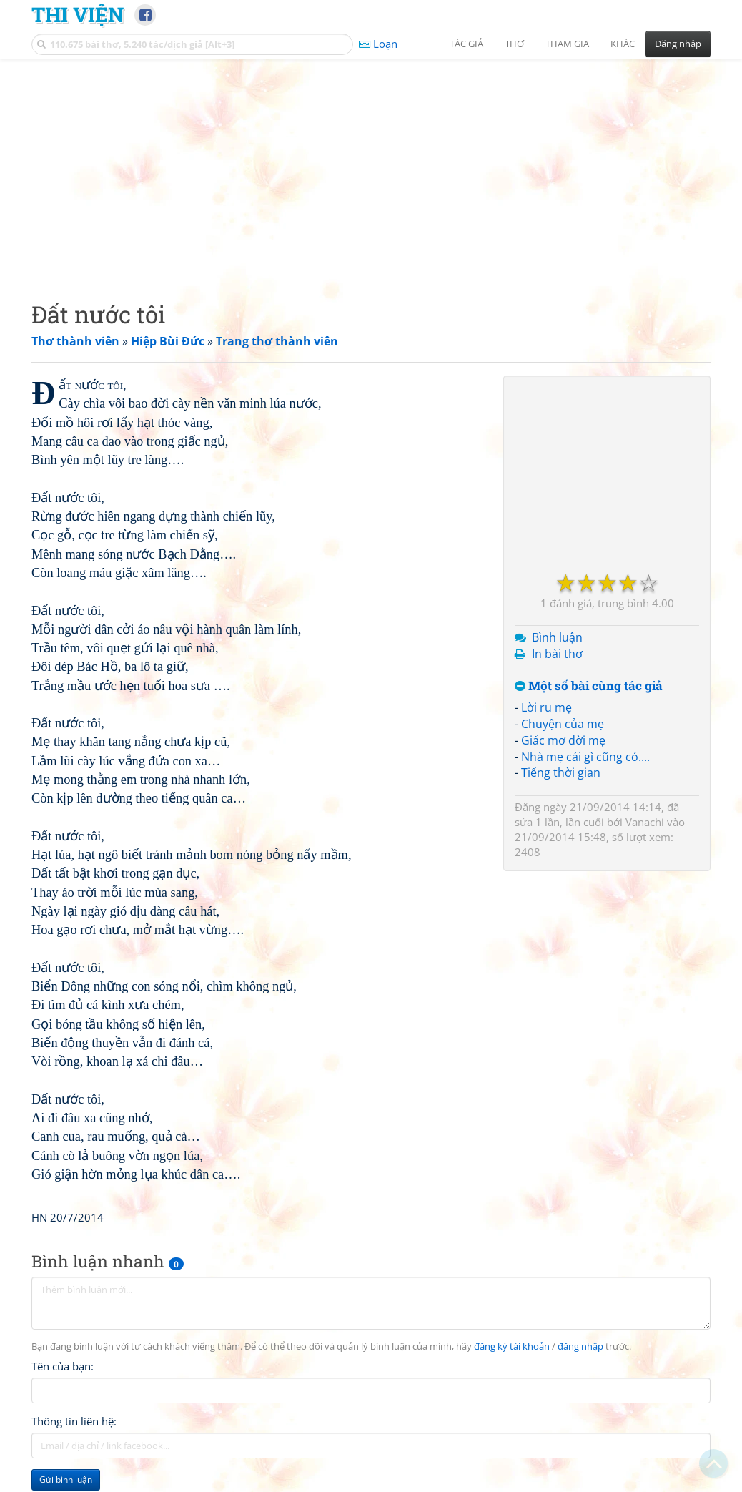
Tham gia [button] (567, 43)
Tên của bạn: (62, 1366)
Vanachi (644, 822)
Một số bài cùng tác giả (589, 686)
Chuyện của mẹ (562, 724)
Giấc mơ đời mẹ (563, 740)
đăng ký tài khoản (512, 1346)
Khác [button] (622, 43)
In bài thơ (557, 654)
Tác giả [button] (466, 43)
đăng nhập (580, 1346)
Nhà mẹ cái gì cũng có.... (585, 757)
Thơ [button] (514, 43)
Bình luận (557, 637)
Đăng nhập (678, 43)
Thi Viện (77, 14)
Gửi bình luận (65, 1479)
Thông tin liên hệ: (74, 1421)
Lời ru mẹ (546, 707)
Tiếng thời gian (560, 772)
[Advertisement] (371, 168)
